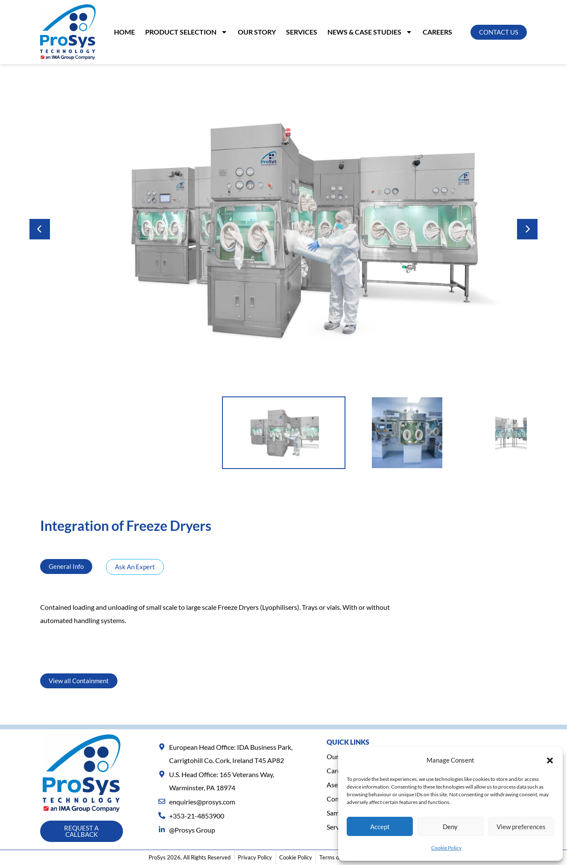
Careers (437, 32)
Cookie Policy (446, 848)
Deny (450, 826)
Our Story (257, 32)
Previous (39, 229)
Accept (380, 826)
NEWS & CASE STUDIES (369, 32)
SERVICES (301, 32)
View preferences (521, 826)
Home (124, 32)
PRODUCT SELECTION (186, 32)
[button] (550, 760)
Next (527, 229)
